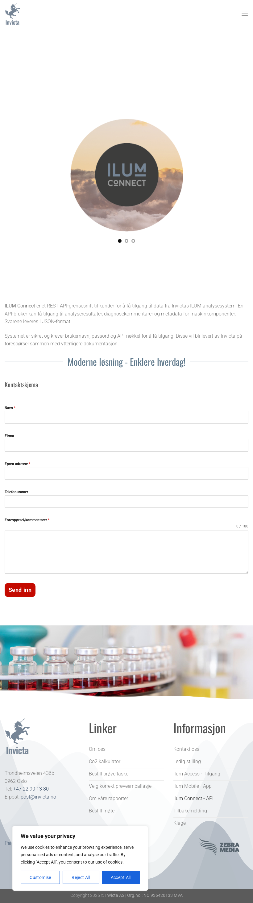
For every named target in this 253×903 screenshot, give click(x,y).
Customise (40, 877)
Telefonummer (16, 492)
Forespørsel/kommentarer (27, 520)
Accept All (121, 877)
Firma (9, 436)
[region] (80, 858)
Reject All (81, 877)
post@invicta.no (38, 796)
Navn (10, 408)
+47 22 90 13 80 (31, 788)
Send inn (20, 590)
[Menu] (244, 13)
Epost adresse (17, 464)
